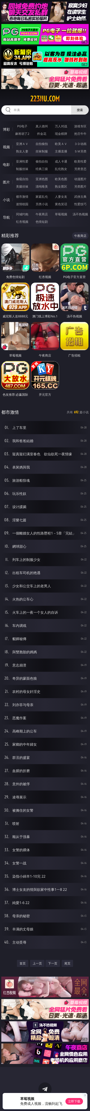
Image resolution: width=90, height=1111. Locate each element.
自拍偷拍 (42, 144)
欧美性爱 (80, 161)
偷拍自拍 (42, 161)
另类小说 (42, 204)
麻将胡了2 (22, 134)
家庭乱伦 (42, 196)
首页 (23, 963)
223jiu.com (45, 98)
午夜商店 (42, 214)
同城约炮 (22, 214)
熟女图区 (61, 186)
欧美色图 (61, 179)
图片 (6, 182)
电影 (6, 164)
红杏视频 (22, 222)
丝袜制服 (42, 151)
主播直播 (61, 151)
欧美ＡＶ (61, 144)
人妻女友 (61, 196)
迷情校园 (22, 204)
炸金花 (41, 134)
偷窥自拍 (22, 179)
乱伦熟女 (61, 169)
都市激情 (22, 196)
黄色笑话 (61, 204)
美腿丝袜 (22, 186)
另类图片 (80, 186)
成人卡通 (61, 161)
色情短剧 (42, 222)
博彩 (6, 129)
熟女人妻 (22, 151)
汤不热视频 (80, 214)
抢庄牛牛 (80, 134)
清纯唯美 (42, 186)
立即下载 (74, 1101)
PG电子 (22, 126)
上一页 (37, 963)
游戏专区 (80, 126)
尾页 (67, 963)
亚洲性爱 (22, 161)
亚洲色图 (42, 179)
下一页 (52, 963)
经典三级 (42, 169)
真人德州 (42, 126)
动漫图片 (80, 179)
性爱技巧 (80, 204)
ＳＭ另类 (80, 151)
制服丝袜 (22, 169)
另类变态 (80, 169)
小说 (6, 199)
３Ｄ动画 (80, 144)
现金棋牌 (61, 134)
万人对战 (61, 126)
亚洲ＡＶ (22, 144)
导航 (6, 217)
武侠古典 (80, 196)
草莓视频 (61, 214)
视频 (6, 147)
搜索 (80, 110)
